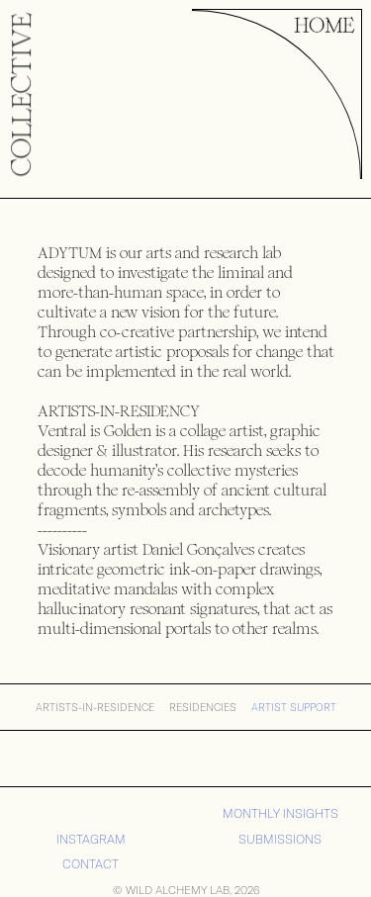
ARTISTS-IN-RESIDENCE (95, 707)
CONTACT (90, 863)
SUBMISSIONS (280, 839)
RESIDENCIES (202, 707)
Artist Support (293, 707)
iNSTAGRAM (91, 839)
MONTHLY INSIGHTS (280, 813)
